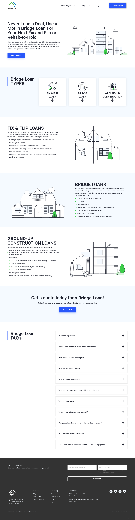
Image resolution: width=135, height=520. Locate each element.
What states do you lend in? (69, 379)
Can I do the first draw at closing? (71, 434)
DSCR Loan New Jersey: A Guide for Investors (82, 494)
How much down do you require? (71, 357)
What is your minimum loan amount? (73, 412)
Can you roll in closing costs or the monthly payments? (80, 423)
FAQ (97, 6)
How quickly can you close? (69, 368)
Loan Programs (68, 5)
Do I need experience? (67, 336)
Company (85, 5)
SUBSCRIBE (97, 479)
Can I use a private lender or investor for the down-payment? (82, 445)
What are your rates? (66, 401)
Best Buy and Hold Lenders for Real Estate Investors (84, 499)
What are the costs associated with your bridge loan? (79, 390)
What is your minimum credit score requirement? (77, 347)
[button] (92, 335)
